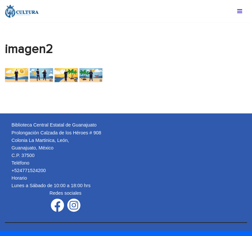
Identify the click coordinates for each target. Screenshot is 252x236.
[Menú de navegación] (239, 11)
